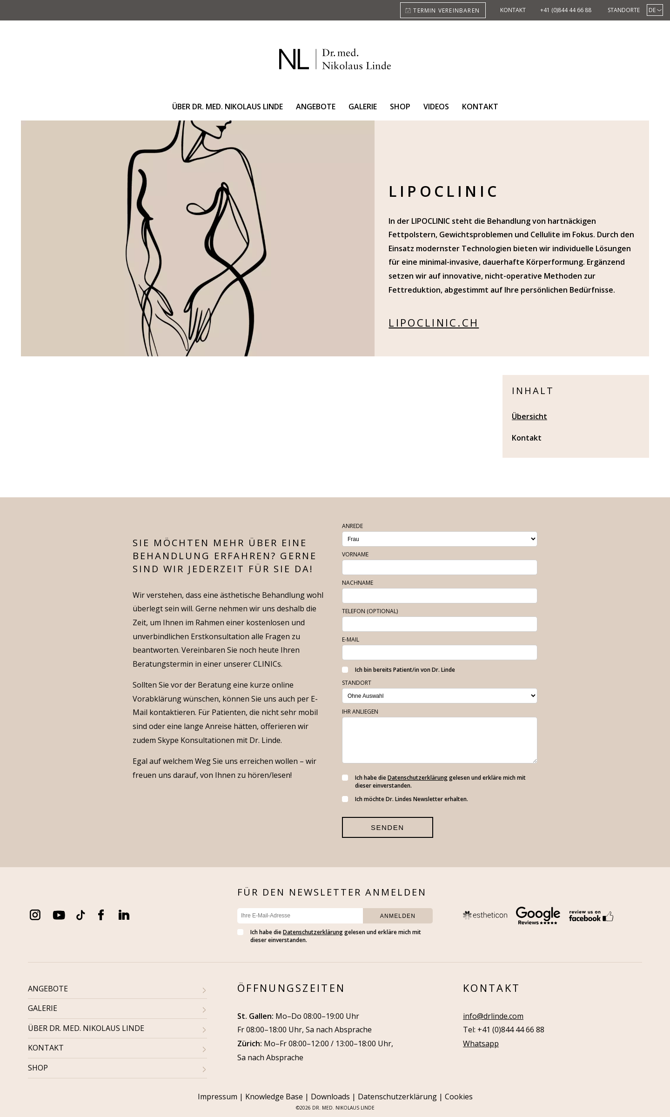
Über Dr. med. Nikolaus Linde (227, 106)
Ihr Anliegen (360, 712)
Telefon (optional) (370, 611)
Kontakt (513, 10)
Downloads (330, 1096)
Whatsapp (481, 1043)
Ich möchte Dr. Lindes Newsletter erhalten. (405, 799)
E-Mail (350, 639)
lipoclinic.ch (434, 322)
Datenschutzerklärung (418, 778)
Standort (356, 683)
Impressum (217, 1096)
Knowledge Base (274, 1096)
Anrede (352, 526)
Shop (400, 106)
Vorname (355, 554)
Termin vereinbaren (446, 10)
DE (652, 10)
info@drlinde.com (493, 1016)
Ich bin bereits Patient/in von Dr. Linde (398, 670)
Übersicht (529, 416)
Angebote (315, 106)
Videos (436, 106)
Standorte (624, 10)
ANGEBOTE (48, 988)
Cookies (459, 1096)
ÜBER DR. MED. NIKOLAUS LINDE (86, 1028)
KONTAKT (46, 1048)
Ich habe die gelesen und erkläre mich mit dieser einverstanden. (434, 781)
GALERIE (42, 1008)
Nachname (357, 583)
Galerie (362, 106)
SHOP (38, 1068)
